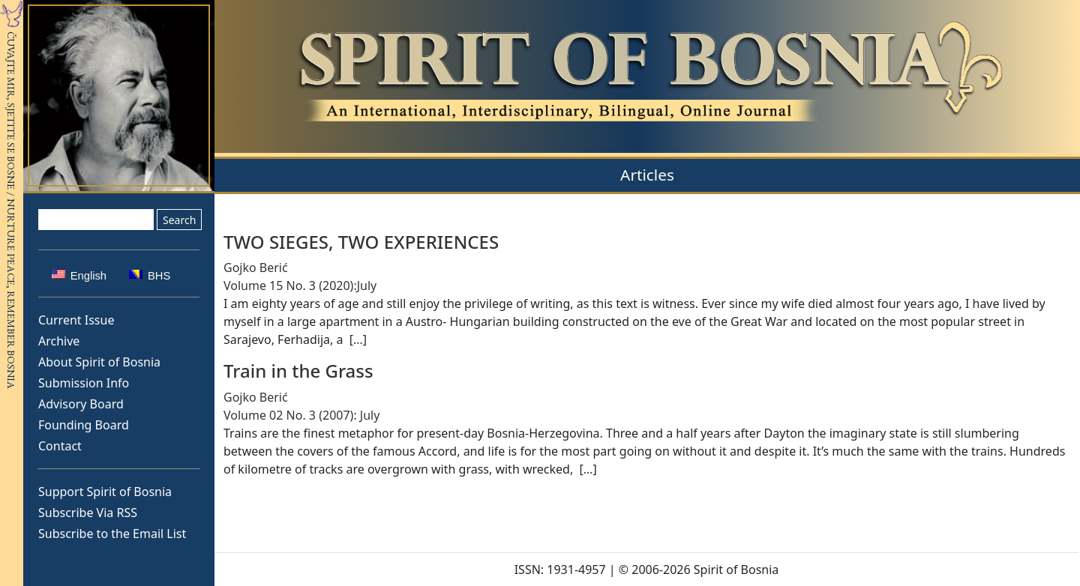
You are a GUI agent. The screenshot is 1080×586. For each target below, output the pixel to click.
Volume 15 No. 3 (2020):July (300, 285)
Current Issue (76, 320)
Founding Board (83, 425)
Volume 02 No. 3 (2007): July (302, 415)
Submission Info (83, 383)
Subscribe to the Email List (112, 533)
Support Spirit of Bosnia (105, 491)
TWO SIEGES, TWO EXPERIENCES (361, 241)
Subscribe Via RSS (87, 512)
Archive (59, 341)
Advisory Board (81, 404)
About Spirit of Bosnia (99, 362)
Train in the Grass (299, 370)
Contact (60, 446)
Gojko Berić (256, 267)
